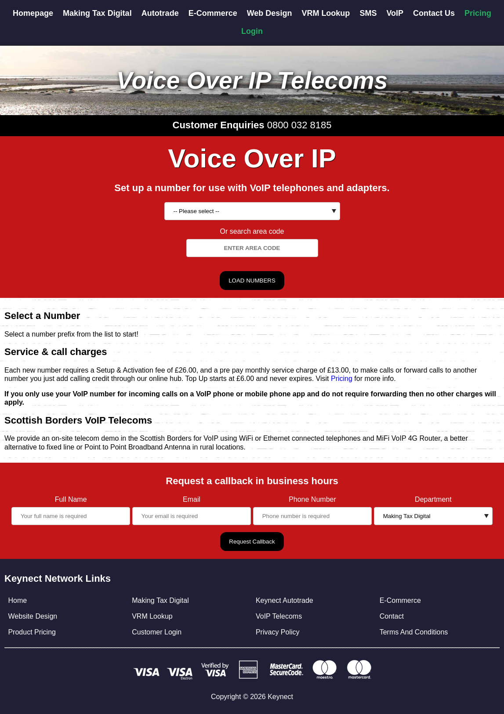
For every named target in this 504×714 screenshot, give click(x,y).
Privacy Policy (278, 632)
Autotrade (160, 13)
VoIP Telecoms (279, 616)
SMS (368, 13)
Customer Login (156, 632)
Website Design (32, 616)
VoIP (394, 13)
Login (252, 31)
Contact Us (434, 13)
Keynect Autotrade (284, 600)
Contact (392, 616)
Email (191, 499)
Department (433, 499)
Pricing (477, 13)
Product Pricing (32, 632)
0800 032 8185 (299, 125)
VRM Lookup (325, 13)
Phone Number (312, 499)
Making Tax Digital (97, 13)
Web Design (269, 13)
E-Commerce (213, 13)
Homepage (33, 13)
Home (17, 600)
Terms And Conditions (414, 632)
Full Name (71, 499)
